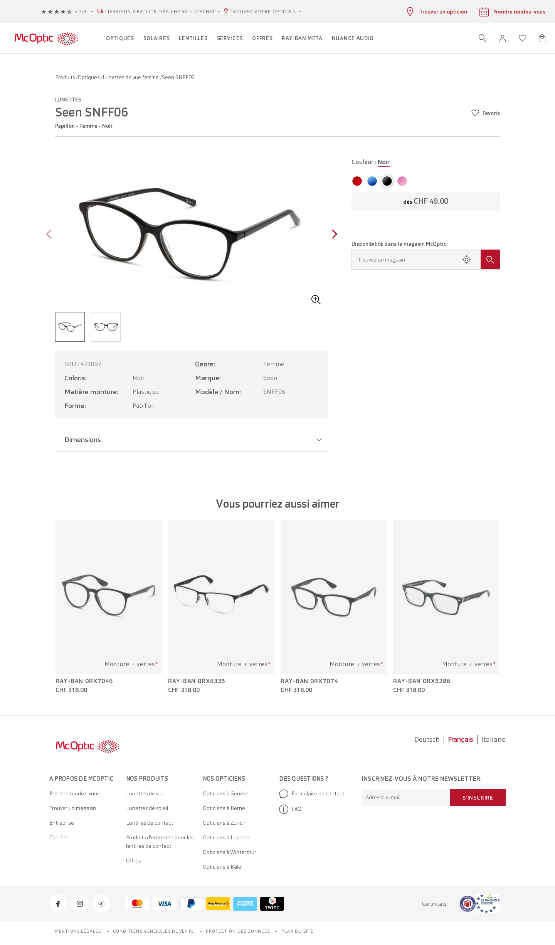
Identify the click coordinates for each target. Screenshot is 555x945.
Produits (65, 77)
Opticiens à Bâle (222, 866)
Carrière (59, 837)
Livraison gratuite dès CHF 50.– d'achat (160, 11)
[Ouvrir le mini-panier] (542, 38)
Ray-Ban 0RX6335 (196, 681)
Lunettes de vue (145, 793)
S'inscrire (477, 797)
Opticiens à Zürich (224, 822)
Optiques (89, 77)
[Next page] (333, 235)
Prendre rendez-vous (74, 793)
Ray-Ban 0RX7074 (309, 681)
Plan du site (297, 931)
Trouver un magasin (72, 808)
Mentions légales (78, 931)
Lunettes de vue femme (131, 77)
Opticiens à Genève (226, 793)
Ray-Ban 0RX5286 (422, 681)
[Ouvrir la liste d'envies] (522, 38)
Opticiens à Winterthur (229, 852)
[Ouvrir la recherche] (482, 38)
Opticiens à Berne (224, 808)
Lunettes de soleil (147, 808)
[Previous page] (50, 235)
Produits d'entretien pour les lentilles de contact (159, 841)
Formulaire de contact (311, 793)
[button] (502, 38)
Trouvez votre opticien (263, 11)
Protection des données (238, 931)
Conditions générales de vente (153, 931)
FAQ (290, 809)
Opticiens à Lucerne (227, 837)
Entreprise (61, 822)
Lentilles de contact (149, 822)
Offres (133, 860)
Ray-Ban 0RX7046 (84, 681)
